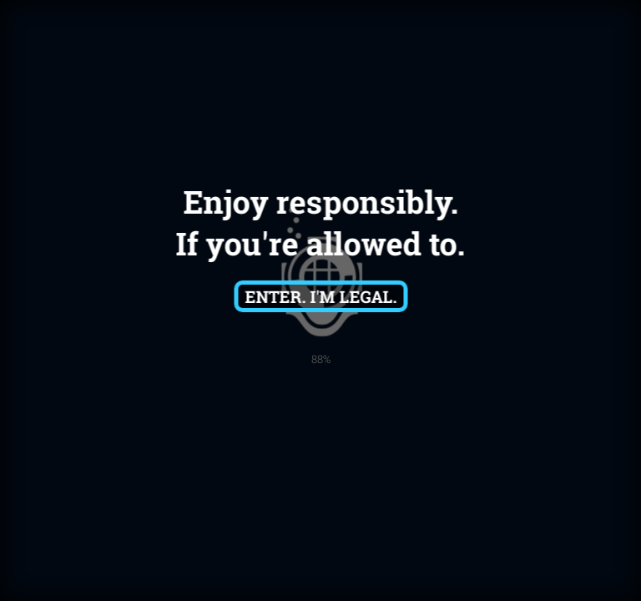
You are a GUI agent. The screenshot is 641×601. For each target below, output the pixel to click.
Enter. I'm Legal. (320, 296)
